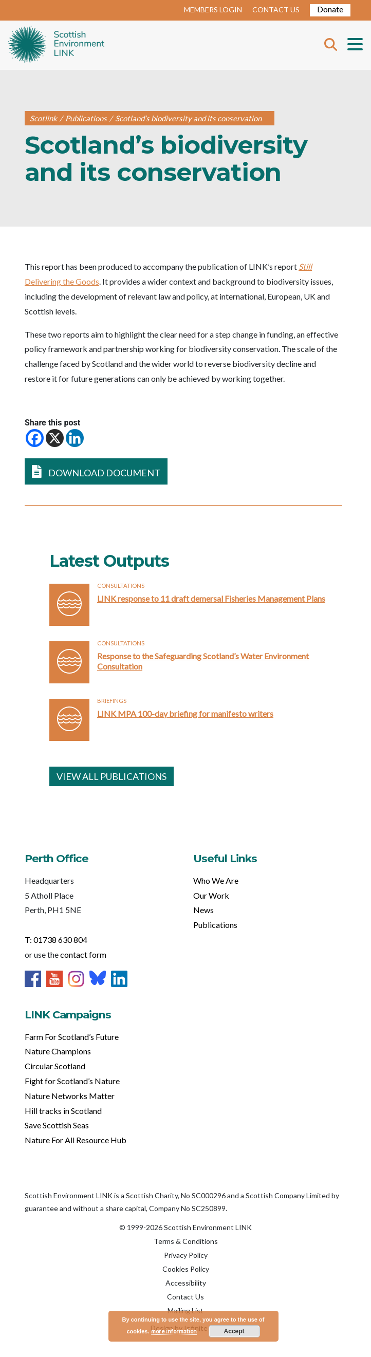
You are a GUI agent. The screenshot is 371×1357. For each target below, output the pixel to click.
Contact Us (185, 1296)
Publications (215, 925)
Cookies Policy (185, 1269)
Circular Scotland (55, 1066)
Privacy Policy (186, 1255)
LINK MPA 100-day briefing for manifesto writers (185, 713)
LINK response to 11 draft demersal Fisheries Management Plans (211, 598)
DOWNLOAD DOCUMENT (96, 471)
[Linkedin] (75, 438)
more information (174, 1331)
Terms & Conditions (186, 1241)
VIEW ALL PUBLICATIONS (111, 776)
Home (56, 45)
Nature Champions (58, 1051)
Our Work (211, 895)
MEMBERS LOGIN (213, 9)
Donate (330, 9)
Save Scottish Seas (57, 1125)
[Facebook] (35, 438)
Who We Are (215, 880)
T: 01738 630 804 (56, 939)
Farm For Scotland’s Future (72, 1037)
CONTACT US (276, 9)
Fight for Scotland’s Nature (72, 1081)
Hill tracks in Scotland (63, 1111)
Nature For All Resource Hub (75, 1140)
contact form (83, 954)
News (203, 910)
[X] (55, 438)
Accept (234, 1331)
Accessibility (185, 1282)
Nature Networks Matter (70, 1096)
